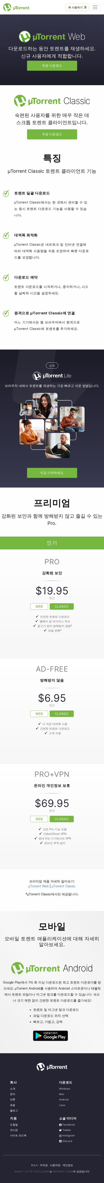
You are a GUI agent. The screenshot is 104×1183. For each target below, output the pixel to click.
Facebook (67, 1124)
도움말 (14, 1124)
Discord (65, 1141)
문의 (12, 1094)
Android (64, 1099)
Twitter (65, 1130)
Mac (62, 1094)
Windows (64, 1088)
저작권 (44, 1165)
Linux (62, 1105)
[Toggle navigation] (95, 7)
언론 (12, 1099)
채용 (12, 1105)
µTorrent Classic (64, 886)
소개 (12, 1088)
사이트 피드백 (18, 1135)
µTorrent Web (38, 886)
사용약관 (55, 1165)
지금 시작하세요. (52, 473)
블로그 (14, 1110)
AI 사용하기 (77, 7)
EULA (34, 1165)
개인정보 (68, 1165)
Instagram (67, 1135)
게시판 (14, 1130)
